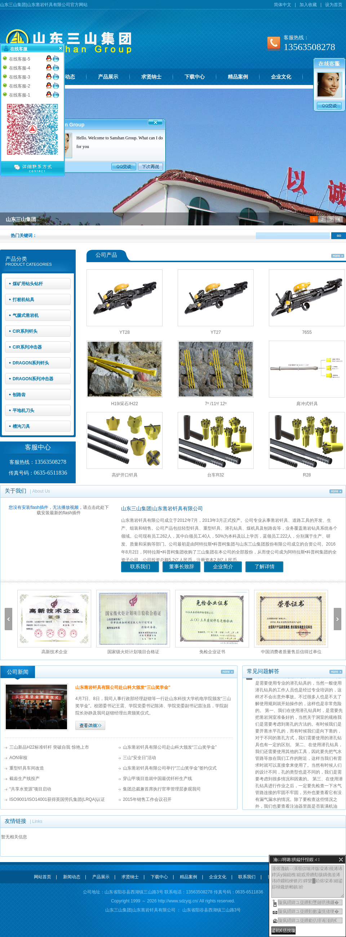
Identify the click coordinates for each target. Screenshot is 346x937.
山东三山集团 (21, 219)
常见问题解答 (263, 671)
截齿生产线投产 (24, 778)
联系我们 (140, 566)
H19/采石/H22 (124, 403)
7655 (307, 332)
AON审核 (18, 757)
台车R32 (215, 475)
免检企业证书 (212, 651)
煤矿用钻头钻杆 (28, 283)
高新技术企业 (54, 651)
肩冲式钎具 (307, 403)
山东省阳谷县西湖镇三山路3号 (211, 910)
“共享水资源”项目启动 (30, 789)
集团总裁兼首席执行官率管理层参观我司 (162, 789)
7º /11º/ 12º (216, 403)
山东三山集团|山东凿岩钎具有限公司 (162, 508)
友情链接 (15, 821)
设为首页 (333, 4)
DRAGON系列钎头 (31, 363)
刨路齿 (19, 394)
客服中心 (38, 447)
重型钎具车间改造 (26, 768)
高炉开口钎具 (125, 475)
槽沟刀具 (21, 426)
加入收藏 (308, 4)
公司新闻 (17, 672)
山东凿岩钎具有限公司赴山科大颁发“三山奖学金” (122, 687)
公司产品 (106, 255)
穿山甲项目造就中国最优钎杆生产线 (157, 778)
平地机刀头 (23, 410)
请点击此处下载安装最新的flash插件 (72, 510)
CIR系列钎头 (25, 331)
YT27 (215, 332)
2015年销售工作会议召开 (147, 799)
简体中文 (282, 4)
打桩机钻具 (23, 299)
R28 (307, 475)
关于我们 (15, 491)
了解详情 (264, 566)
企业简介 (223, 566)
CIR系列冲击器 (27, 347)
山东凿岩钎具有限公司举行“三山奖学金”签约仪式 (170, 768)
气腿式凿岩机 (26, 315)
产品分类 (16, 259)
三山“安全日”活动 (139, 757)
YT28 (124, 332)
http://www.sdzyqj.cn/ (178, 901)
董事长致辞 (181, 566)
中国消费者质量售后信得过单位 (291, 651)
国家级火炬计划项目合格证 (133, 651)
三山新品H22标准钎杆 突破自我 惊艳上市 (49, 747)
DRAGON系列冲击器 (33, 378)
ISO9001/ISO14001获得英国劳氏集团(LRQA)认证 (57, 799)
